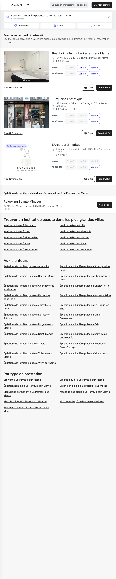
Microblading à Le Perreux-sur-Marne (25, 401)
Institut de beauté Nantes (74, 237)
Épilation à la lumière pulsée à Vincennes (83, 353)
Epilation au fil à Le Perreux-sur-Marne (82, 379)
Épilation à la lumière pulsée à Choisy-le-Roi (85, 285)
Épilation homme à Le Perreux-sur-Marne (27, 385)
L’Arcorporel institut (66, 145)
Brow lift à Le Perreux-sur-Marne (22, 379)
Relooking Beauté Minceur (22, 201)
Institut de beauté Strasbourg (21, 249)
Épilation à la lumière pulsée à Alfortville (26, 266)
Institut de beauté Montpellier (21, 237)
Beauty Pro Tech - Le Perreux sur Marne (80, 53)
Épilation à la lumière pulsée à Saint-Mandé (28, 333)
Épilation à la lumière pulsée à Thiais (24, 343)
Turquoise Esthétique (67, 99)
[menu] (5, 5)
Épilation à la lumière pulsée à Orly (79, 324)
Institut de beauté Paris (73, 243)
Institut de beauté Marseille (75, 231)
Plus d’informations (13, 87)
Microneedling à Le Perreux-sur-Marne (82, 401)
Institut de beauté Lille (72, 225)
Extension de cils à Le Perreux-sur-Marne (83, 385)
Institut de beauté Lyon (17, 231)
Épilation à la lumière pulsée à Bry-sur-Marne (29, 276)
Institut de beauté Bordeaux (20, 225)
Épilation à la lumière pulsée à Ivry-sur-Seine (85, 295)
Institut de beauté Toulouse (76, 249)
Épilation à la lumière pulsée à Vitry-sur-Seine (30, 362)
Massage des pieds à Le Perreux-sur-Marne (85, 391)
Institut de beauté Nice (17, 243)
